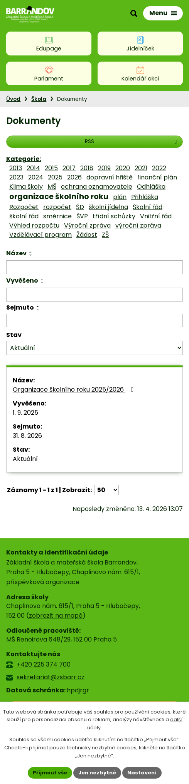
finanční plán (157, 177)
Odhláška (151, 186)
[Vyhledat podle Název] (94, 267)
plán (120, 197)
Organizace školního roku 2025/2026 (74, 389)
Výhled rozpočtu (34, 225)
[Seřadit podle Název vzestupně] (31, 252)
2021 (141, 168)
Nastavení (142, 772)
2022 (159, 168)
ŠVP (82, 216)
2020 (122, 168)
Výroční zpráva (87, 225)
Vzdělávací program (40, 234)
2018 (86, 168)
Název (16, 253)
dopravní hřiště (109, 177)
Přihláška (144, 197)
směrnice (57, 216)
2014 (33, 168)
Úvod (13, 99)
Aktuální (25, 458)
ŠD (80, 207)
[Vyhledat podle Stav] (94, 348)
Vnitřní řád (156, 216)
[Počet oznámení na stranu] (106, 490)
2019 (104, 168)
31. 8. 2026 (27, 435)
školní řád (24, 216)
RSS (132, 141)
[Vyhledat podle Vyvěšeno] (94, 295)
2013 (15, 168)
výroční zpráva (138, 225)
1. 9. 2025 (25, 412)
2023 (16, 177)
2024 (35, 177)
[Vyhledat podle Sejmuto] (94, 321)
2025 (55, 177)
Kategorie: (23, 158)
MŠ (51, 186)
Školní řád (147, 207)
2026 (74, 177)
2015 (51, 168)
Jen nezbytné (97, 772)
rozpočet (57, 207)
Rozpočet (24, 207)
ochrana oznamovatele (96, 186)
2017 (69, 168)
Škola (38, 99)
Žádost (86, 234)
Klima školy (26, 186)
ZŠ (105, 234)
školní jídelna (108, 207)
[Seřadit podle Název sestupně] (31, 255)
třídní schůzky (114, 216)
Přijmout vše (50, 772)
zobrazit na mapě (56, 615)
